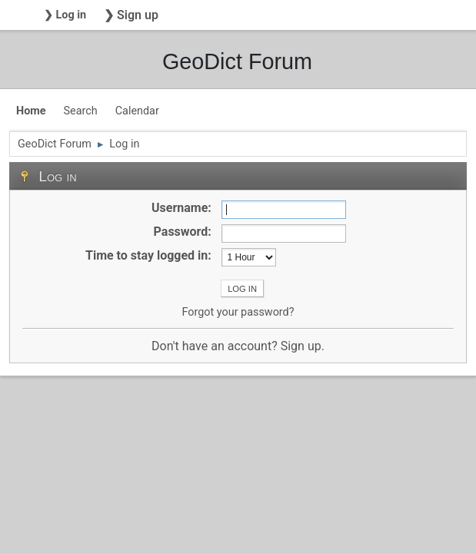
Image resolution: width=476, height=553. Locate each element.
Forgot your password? (237, 312)
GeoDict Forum (237, 61)
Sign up (301, 346)
